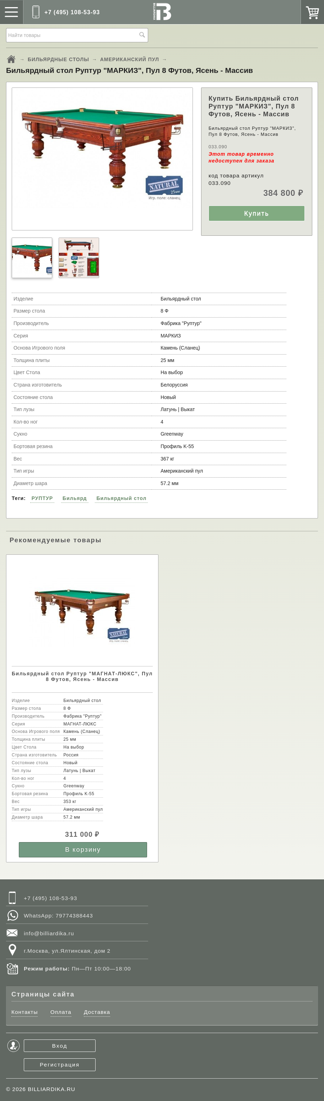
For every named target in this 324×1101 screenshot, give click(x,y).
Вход (60, 1046)
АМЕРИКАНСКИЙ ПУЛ (129, 59)
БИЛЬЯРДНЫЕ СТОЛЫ (58, 59)
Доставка (97, 1012)
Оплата (60, 1012)
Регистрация (60, 1065)
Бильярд (75, 498)
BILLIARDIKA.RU (51, 1089)
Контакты (24, 1012)
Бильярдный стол (121, 498)
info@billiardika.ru (49, 933)
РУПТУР (42, 498)
